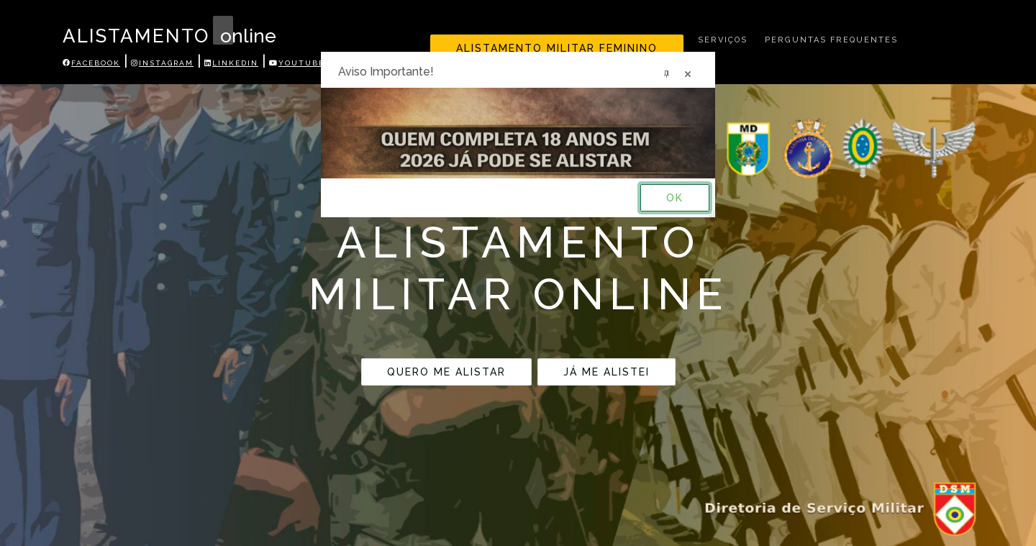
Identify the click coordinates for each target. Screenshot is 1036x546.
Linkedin (231, 63)
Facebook (91, 63)
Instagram (162, 63)
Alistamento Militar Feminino (557, 48)
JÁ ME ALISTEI (606, 372)
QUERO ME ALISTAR (446, 372)
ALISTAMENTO (150, 36)
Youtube (296, 63)
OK (674, 198)
